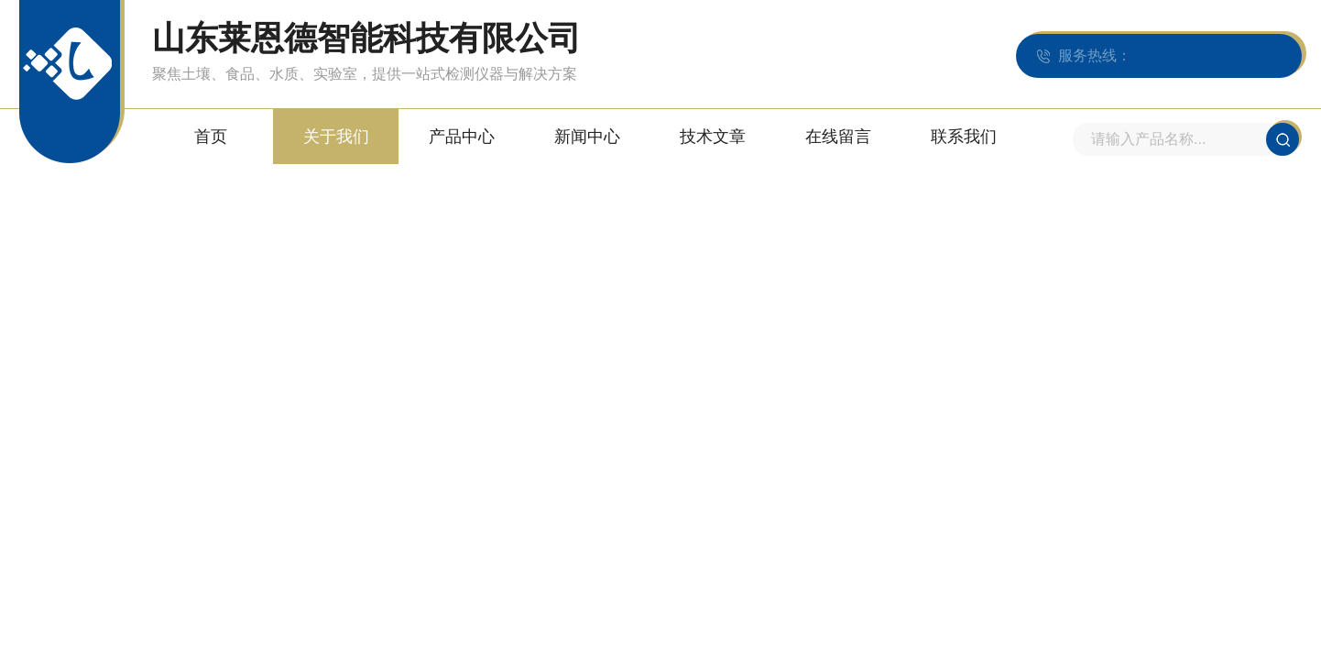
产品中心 (462, 136)
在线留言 (838, 136)
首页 (210, 136)
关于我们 (336, 136)
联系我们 (964, 136)
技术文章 (713, 136)
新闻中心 (587, 136)
